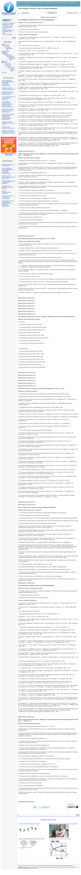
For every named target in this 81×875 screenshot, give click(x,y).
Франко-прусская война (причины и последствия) (7, 93)
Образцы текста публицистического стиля (8, 123)
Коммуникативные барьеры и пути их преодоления (8, 111)
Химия (12, 70)
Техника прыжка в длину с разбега (29, 824)
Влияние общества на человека (8, 165)
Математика (10, 56)
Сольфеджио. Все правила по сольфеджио (7, 197)
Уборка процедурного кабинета (6, 192)
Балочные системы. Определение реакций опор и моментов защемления (8, 203)
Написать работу (7, 34)
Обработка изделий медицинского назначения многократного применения (8, 117)
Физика (9, 66)
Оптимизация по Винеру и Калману (60, 838)
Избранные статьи (7, 24)
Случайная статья (7, 26)
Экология (4, 72)
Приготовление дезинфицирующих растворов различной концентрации (8, 83)
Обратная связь (7, 31)
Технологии (9, 65)
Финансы (12, 68)
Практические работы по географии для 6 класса (8, 177)
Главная (19, 2)
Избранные (27, 2)
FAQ (3, 33)
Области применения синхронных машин (31, 838)
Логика (6, 53)
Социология (7, 63)
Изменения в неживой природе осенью (7, 187)
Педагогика (5, 61)
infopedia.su (20, 867)
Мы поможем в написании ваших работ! (8, 154)
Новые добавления (8, 30)
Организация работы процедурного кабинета (8, 98)
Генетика (8, 47)
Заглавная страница (8, 23)
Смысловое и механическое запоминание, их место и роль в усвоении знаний (7, 104)
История (5, 52)
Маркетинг (8, 54)
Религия (5, 62)
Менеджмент (11, 57)
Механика (12, 58)
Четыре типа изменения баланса (8, 127)
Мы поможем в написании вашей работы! (65, 865)
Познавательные (49, 2)
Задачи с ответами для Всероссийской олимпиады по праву (8, 132)
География (10, 48)
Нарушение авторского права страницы (50, 865)
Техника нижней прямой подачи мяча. (8, 88)
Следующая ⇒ (52, 12)
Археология (6, 44)
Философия (11, 67)
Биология (6, 46)
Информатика (5, 51)
